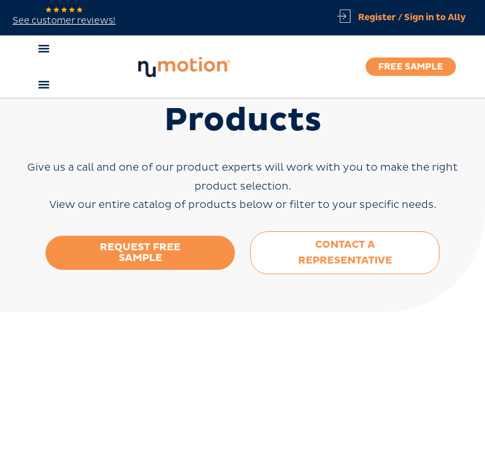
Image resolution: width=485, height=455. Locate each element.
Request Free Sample (140, 252)
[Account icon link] (408, 17)
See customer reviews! (64, 16)
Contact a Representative (345, 252)
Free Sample (410, 66)
